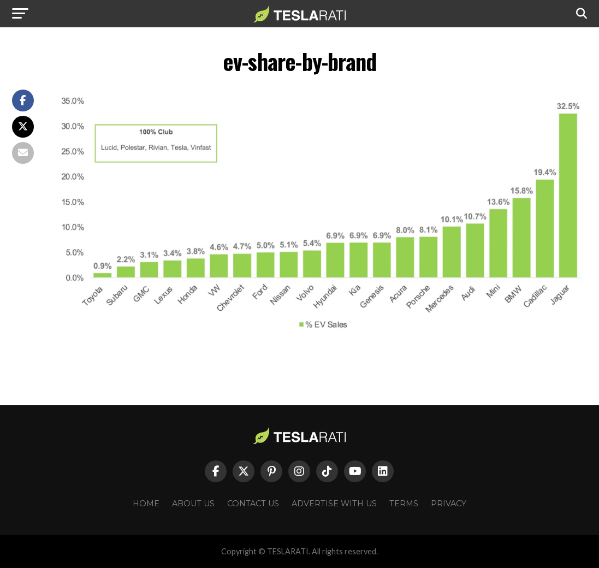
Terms (403, 503)
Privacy (448, 503)
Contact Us (253, 503)
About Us (193, 503)
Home (146, 503)
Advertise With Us (334, 503)
